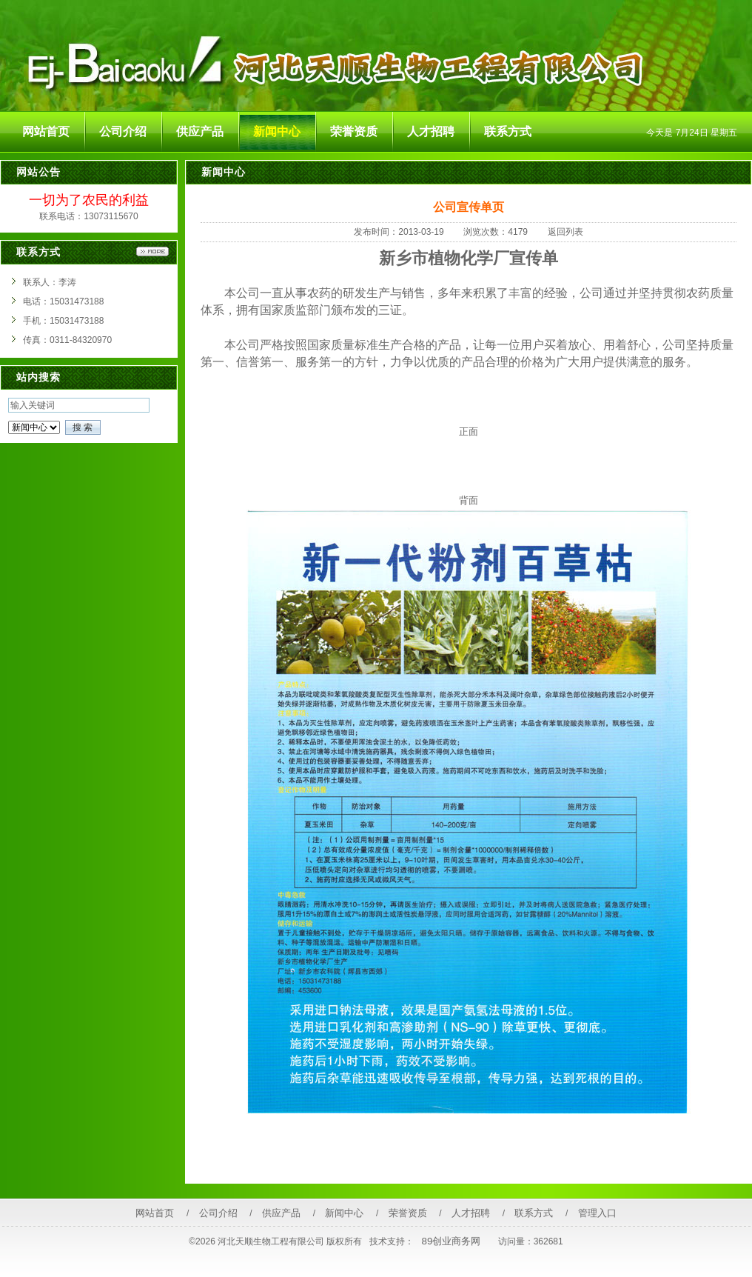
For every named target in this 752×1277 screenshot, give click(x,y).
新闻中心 (344, 1212)
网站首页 (154, 1212)
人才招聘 (470, 1212)
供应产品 (281, 1212)
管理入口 (597, 1212)
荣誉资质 (408, 1212)
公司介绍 (218, 1212)
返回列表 (565, 232)
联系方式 (533, 1212)
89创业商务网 (451, 1241)
